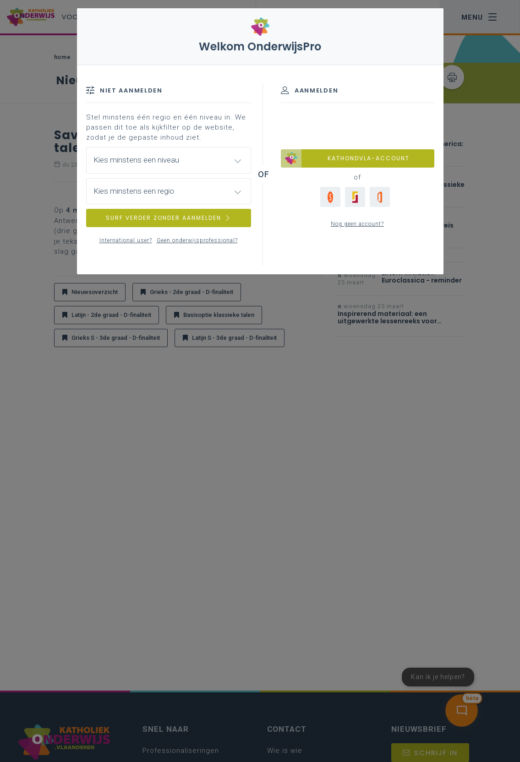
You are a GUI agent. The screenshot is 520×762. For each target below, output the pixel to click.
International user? (125, 240)
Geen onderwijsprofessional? (197, 240)
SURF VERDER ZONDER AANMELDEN (168, 218)
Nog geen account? (357, 224)
